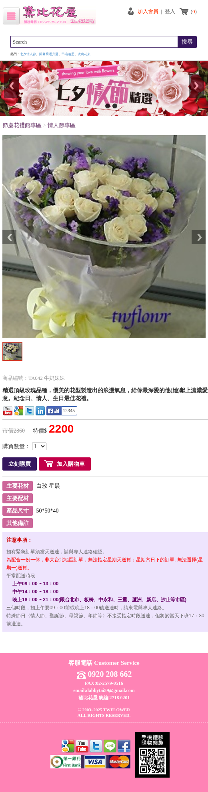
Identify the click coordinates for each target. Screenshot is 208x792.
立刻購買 (19, 464)
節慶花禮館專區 (22, 125)
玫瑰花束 (84, 54)
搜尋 (187, 42)
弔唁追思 (68, 54)
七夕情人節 (28, 54)
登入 (170, 11)
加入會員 (148, 11)
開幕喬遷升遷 (48, 54)
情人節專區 (62, 125)
